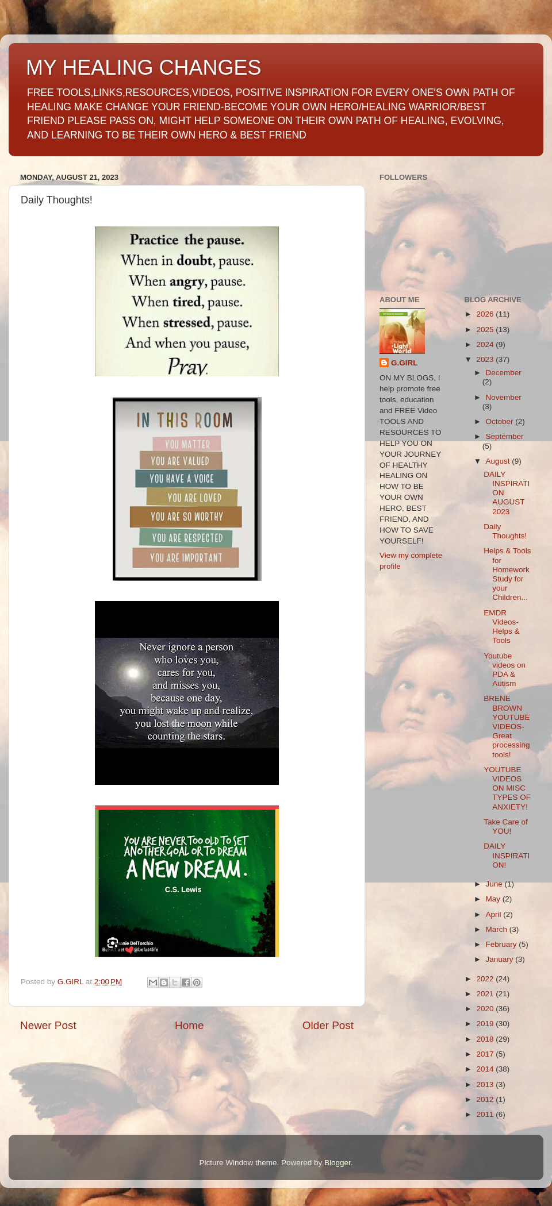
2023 (486, 359)
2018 (486, 1039)
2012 (486, 1099)
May (494, 899)
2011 (486, 1114)
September (505, 436)
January (501, 959)
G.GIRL (404, 363)
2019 (486, 1023)
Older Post (328, 1025)
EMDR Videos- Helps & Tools (501, 626)
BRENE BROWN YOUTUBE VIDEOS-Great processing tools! (507, 726)
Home (189, 1025)
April (495, 914)
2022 (486, 978)
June (495, 884)
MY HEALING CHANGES (143, 67)
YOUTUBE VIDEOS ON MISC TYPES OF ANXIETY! (507, 788)
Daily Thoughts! (505, 531)
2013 (486, 1084)
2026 (486, 314)
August (499, 461)
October (501, 421)
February (502, 944)
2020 (486, 1008)
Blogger (337, 1162)
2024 (486, 344)
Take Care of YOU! (506, 826)
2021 (486, 993)
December (504, 372)
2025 (486, 329)
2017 (486, 1054)
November (504, 397)
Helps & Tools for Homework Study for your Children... (507, 574)
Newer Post (48, 1025)
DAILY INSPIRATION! (507, 855)
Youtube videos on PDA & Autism (505, 670)
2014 (486, 1069)
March (497, 929)
